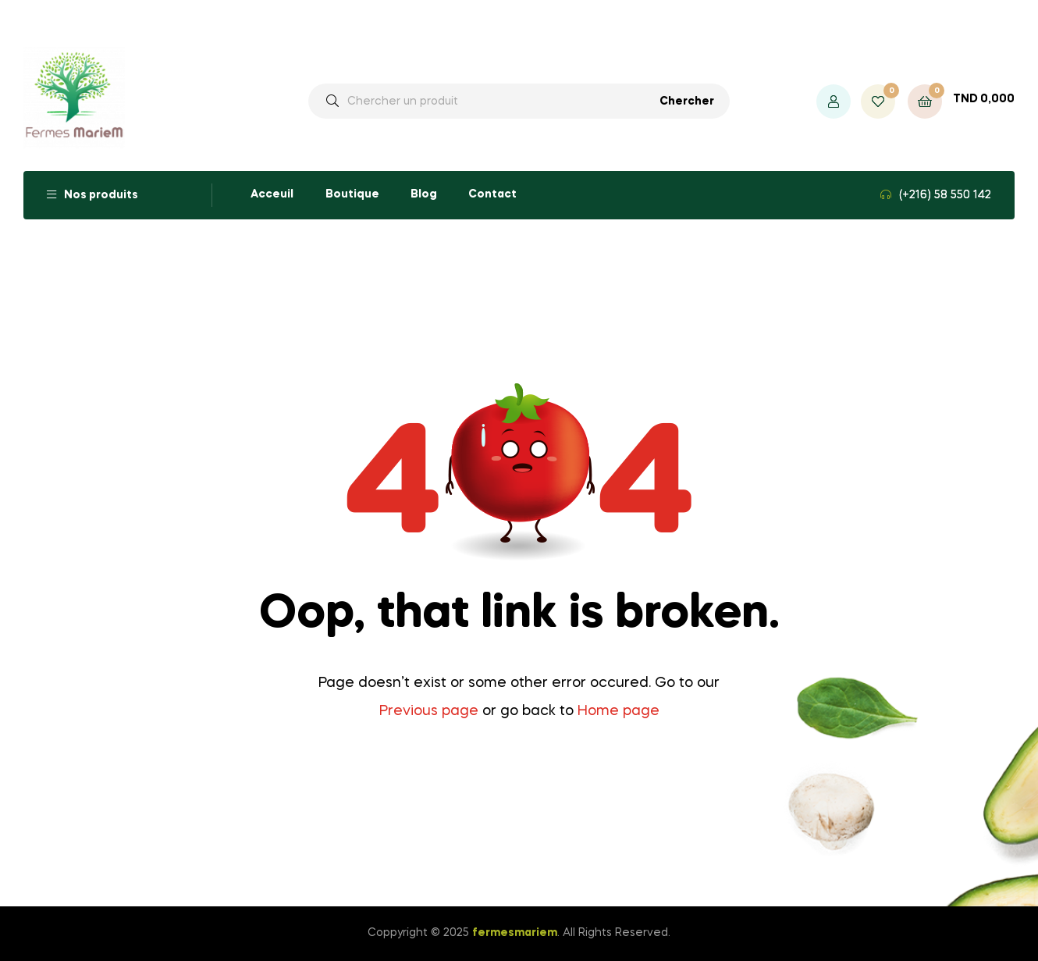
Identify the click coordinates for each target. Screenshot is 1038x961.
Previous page (428, 711)
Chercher (686, 101)
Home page (618, 711)
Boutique (352, 194)
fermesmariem (514, 932)
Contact (492, 194)
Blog (424, 194)
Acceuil (272, 194)
